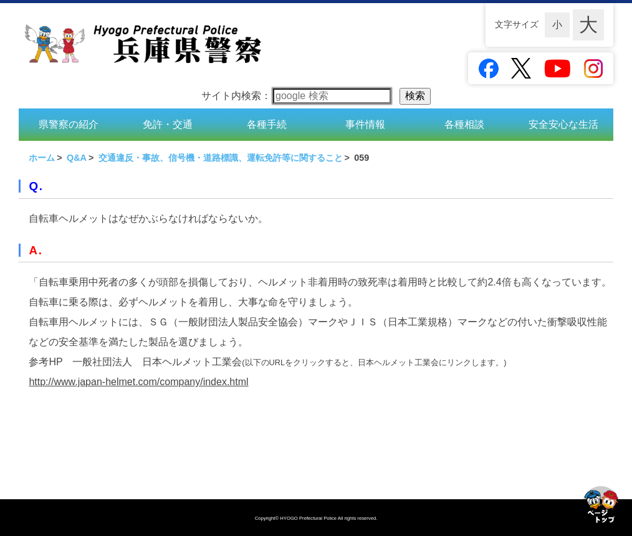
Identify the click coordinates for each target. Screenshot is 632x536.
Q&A (77, 158)
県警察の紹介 (68, 124)
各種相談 (464, 124)
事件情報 (365, 124)
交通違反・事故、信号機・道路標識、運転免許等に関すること (220, 158)
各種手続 (267, 124)
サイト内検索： (296, 95)
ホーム (42, 158)
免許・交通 (168, 124)
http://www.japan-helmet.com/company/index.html (138, 381)
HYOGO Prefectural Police (309, 518)
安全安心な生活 (563, 124)
